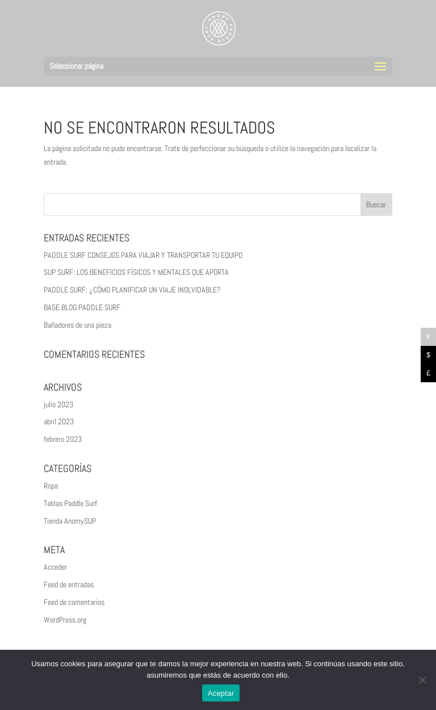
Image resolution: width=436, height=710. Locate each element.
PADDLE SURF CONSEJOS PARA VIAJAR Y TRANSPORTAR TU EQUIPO (143, 255)
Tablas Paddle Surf (70, 503)
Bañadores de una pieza (77, 325)
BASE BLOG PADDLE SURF (82, 307)
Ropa (51, 486)
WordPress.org (65, 620)
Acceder (55, 567)
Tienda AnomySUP (70, 521)
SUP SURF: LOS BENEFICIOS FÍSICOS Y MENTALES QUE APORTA (136, 272)
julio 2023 (58, 404)
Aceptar (221, 693)
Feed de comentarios (74, 602)
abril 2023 (59, 421)
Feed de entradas (69, 584)
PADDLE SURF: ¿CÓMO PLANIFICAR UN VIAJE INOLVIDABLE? (132, 290)
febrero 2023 (63, 439)
